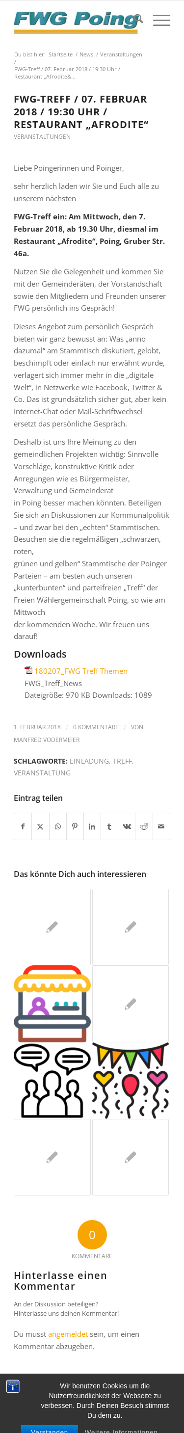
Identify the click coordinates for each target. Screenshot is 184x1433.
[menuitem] (133, 20)
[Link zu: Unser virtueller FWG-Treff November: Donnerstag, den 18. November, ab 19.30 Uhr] (52, 927)
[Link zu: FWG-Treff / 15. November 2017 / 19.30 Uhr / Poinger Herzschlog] (130, 1157)
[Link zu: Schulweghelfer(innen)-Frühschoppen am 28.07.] (130, 1003)
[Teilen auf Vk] (126, 826)
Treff (122, 761)
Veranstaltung (42, 773)
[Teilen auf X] (40, 826)
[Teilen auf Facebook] (22, 826)
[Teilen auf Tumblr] (109, 826)
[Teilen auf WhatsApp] (58, 826)
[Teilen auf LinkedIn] (92, 826)
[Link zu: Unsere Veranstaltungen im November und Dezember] (52, 1080)
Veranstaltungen (42, 137)
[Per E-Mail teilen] (161, 826)
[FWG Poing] (76, 20)
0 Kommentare (96, 727)
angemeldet (68, 1334)
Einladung (89, 761)
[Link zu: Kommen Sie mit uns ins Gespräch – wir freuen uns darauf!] (52, 1003)
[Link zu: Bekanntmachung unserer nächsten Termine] (130, 1080)
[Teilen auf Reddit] (143, 826)
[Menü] (156, 20)
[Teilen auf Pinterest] (75, 826)
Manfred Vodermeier (46, 740)
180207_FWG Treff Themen (81, 671)
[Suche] (133, 20)
